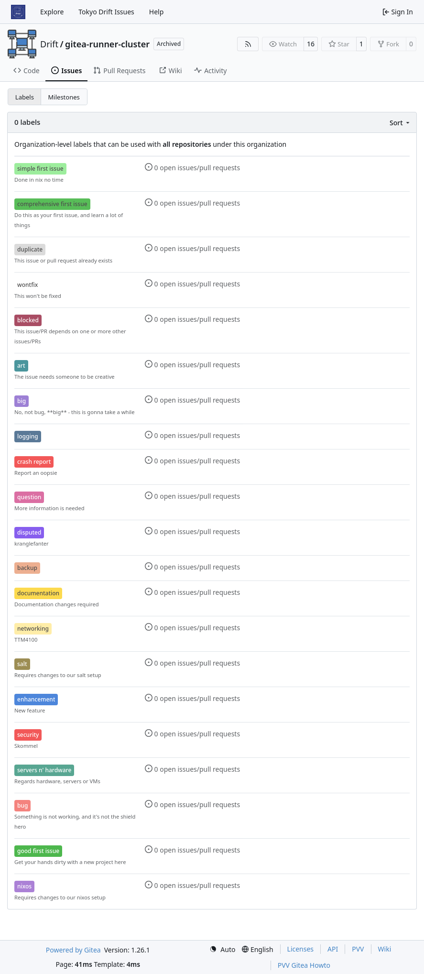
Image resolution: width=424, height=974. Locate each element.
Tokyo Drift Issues (106, 11)
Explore (52, 11)
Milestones (64, 97)
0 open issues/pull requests (192, 167)
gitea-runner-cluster (107, 44)
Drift (49, 44)
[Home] (18, 12)
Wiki (384, 948)
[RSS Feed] (248, 44)
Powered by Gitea (73, 949)
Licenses (300, 948)
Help (156, 11)
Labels (24, 97)
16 (311, 43)
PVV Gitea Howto (304, 965)
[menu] (400, 123)
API (332, 948)
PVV (358, 948)
